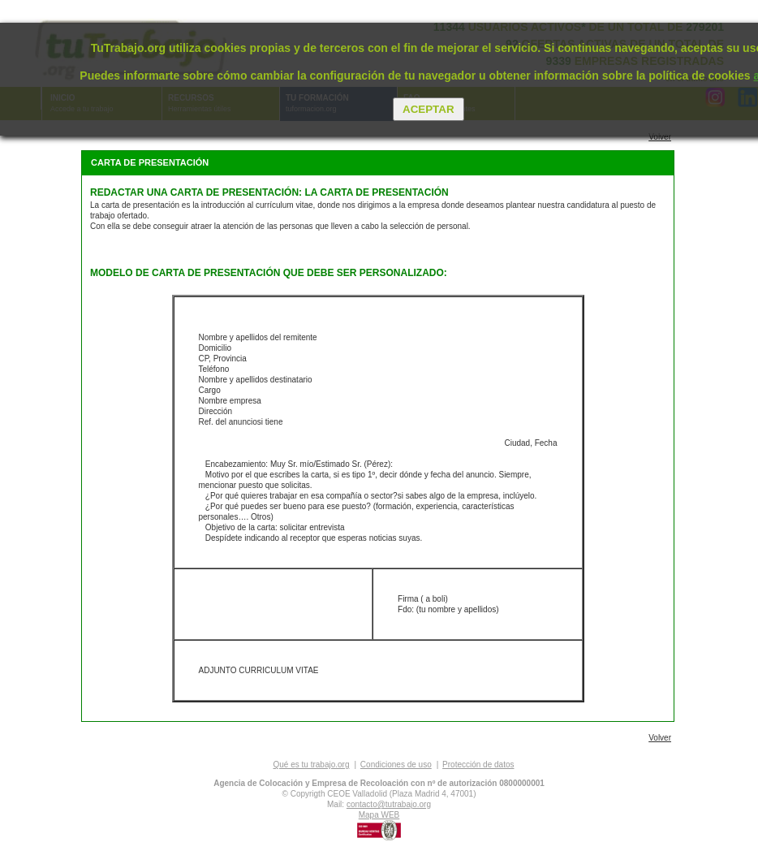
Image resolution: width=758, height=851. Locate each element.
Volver (659, 136)
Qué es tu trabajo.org (311, 764)
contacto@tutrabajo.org (389, 804)
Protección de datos (478, 764)
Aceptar (428, 109)
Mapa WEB (379, 814)
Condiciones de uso (396, 764)
